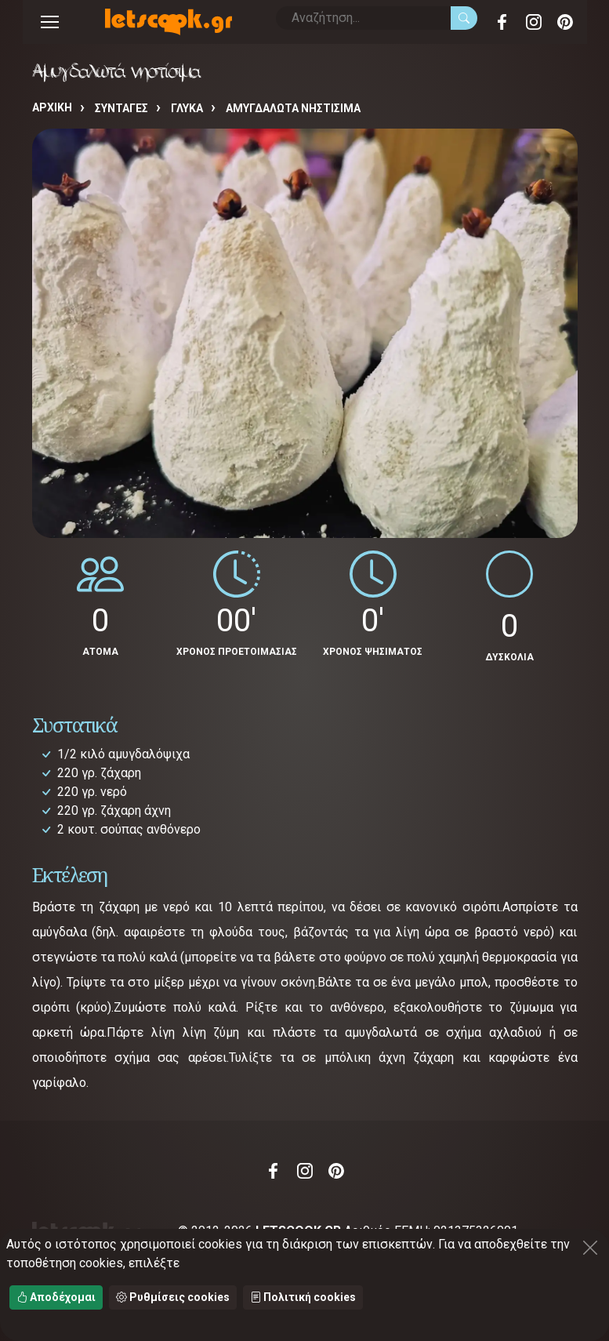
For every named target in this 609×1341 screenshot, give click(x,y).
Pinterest (565, 22)
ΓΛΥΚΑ (187, 108)
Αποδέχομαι (56, 1297)
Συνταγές (121, 108)
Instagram (533, 22)
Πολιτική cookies (303, 1297)
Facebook (502, 22)
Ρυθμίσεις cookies (173, 1297)
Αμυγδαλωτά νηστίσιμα (293, 108)
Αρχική (52, 107)
